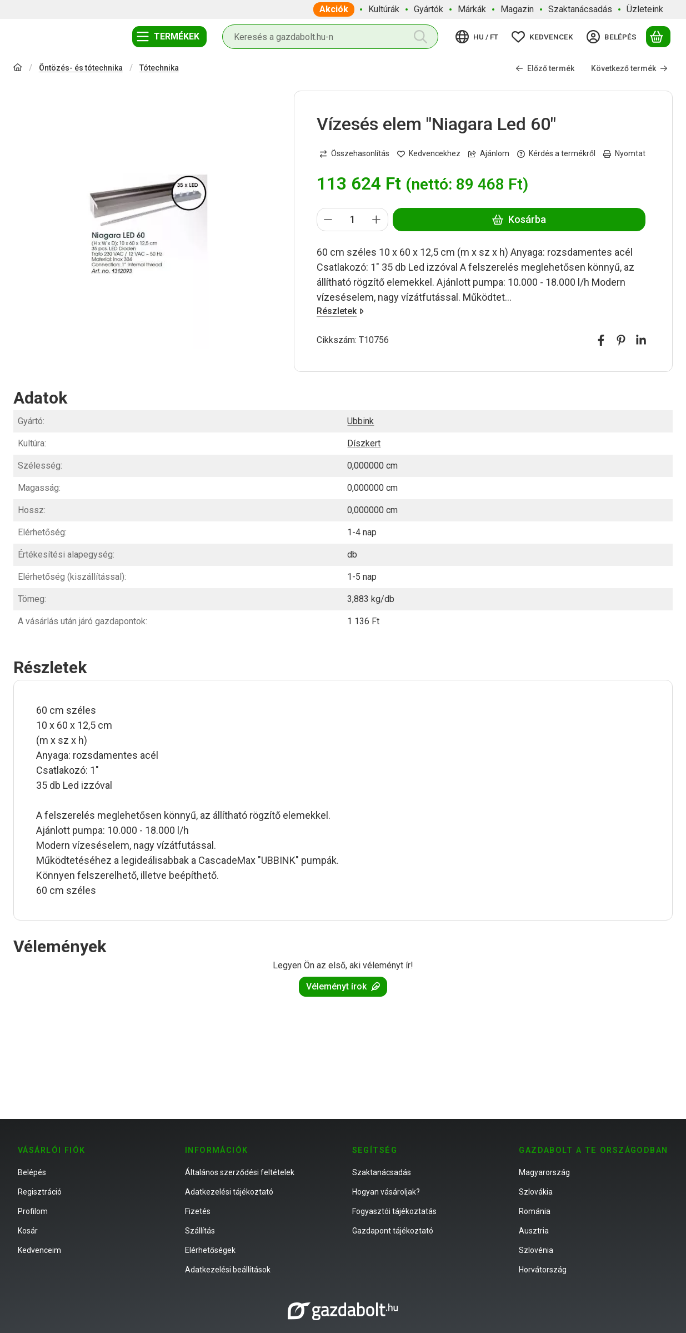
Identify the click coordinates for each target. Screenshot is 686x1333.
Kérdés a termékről (556, 153)
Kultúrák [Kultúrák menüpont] (383, 9)
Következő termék (629, 67)
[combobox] (330, 36)
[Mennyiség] (352, 220)
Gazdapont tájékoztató (392, 1230)
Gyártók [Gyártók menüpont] (428, 9)
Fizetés (198, 1211)
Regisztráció (40, 1191)
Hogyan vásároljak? (386, 1191)
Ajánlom (488, 153)
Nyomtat (624, 153)
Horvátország (543, 1269)
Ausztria (534, 1230)
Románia (534, 1211)
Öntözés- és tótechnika (81, 67)
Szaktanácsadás (381, 1172)
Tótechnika (159, 67)
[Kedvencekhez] (428, 154)
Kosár (28, 1230)
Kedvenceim (39, 1250)
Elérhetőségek (210, 1250)
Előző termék (544, 67)
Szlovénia (536, 1250)
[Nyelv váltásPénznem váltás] (478, 36)
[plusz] (377, 220)
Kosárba (519, 219)
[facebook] (601, 340)
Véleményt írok (343, 986)
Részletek (340, 311)
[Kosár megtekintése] (658, 36)
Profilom (33, 1211)
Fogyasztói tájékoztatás (394, 1211)
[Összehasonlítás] (354, 154)
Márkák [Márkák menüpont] (472, 9)
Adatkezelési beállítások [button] (228, 1269)
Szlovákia (536, 1191)
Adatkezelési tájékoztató (229, 1191)
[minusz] (328, 220)
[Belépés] (613, 36)
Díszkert (363, 443)
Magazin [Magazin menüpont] (517, 9)
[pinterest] (621, 340)
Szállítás (200, 1230)
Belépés (32, 1172)
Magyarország (544, 1172)
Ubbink (360, 421)
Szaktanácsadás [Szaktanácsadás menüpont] (580, 9)
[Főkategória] (17, 68)
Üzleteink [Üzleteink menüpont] (645, 9)
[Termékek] (169, 36)
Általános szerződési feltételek (239, 1172)
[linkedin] (641, 340)
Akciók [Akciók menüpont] (333, 9)
